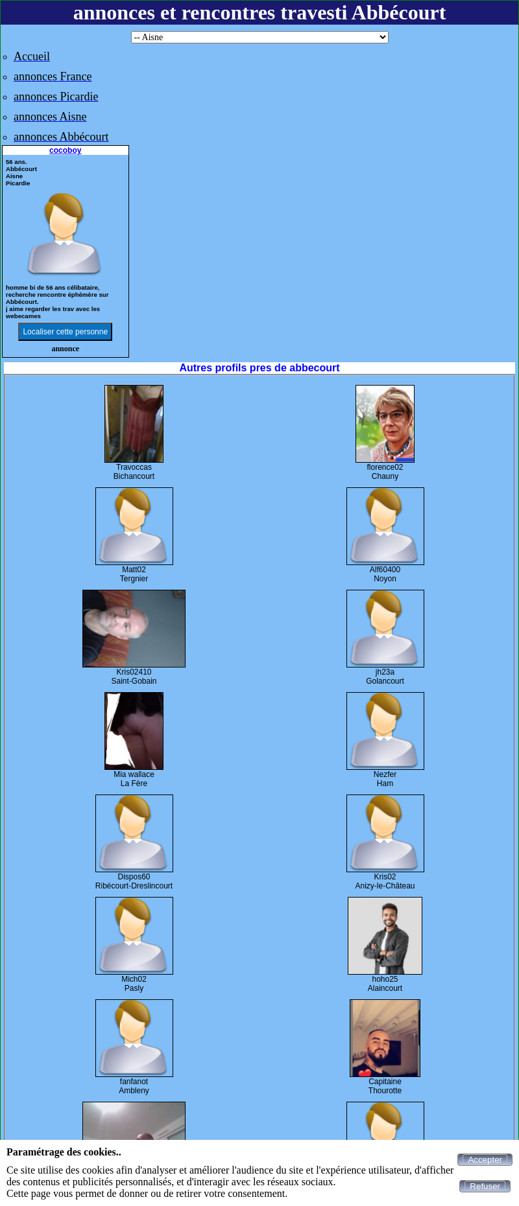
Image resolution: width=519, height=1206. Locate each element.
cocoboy (65, 150)
